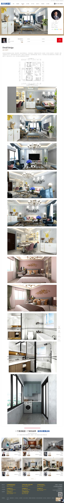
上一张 (2, 21)
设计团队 (27, 3)
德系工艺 (37, 3)
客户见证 (32, 3)
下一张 (47, 21)
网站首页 (3, 484)
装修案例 (22, 3)
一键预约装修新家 (59, 40)
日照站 (61, 0)
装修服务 (17, 3)
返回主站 (57, 0)
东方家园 (47, 3)
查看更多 (32, 478)
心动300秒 (53, 0)
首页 (13, 3)
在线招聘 (3, 491)
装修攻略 (42, 3)
